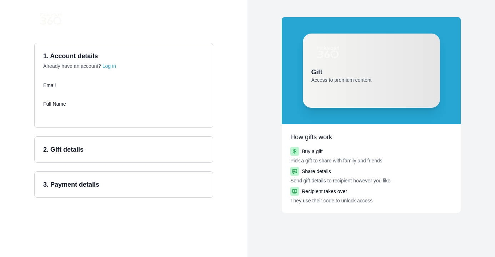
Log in (109, 66)
